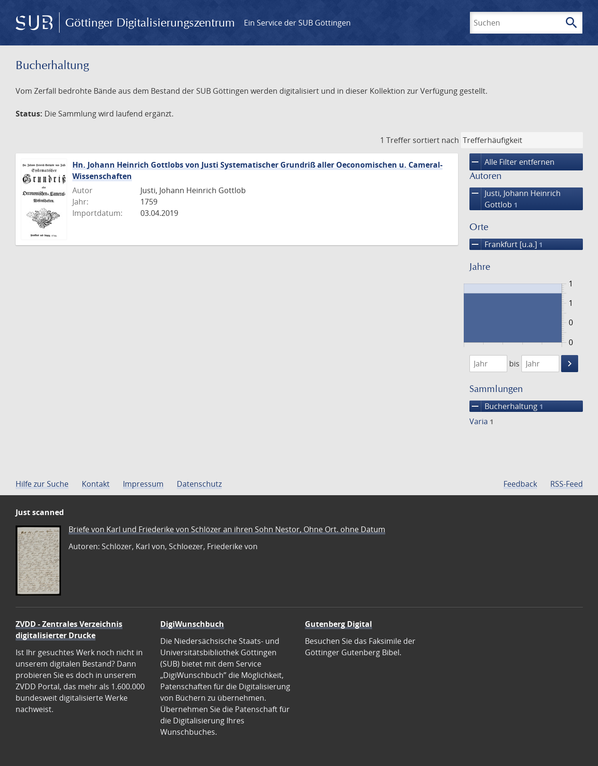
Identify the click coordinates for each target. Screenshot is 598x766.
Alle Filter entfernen (512, 161)
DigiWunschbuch (192, 624)
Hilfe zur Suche (42, 484)
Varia (481, 421)
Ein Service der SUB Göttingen (297, 23)
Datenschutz (199, 484)
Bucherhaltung (506, 406)
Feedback (520, 484)
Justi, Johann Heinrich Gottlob (515, 198)
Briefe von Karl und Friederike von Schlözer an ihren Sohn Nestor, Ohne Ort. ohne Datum (227, 529)
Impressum (143, 484)
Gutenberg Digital (338, 624)
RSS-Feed (566, 484)
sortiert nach (436, 140)
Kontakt (96, 484)
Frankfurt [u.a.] (506, 244)
